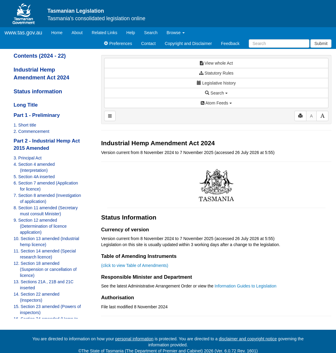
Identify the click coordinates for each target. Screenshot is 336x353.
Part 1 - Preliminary (37, 115)
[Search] (279, 43)
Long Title (26, 105)
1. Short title (25, 125)
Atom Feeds (216, 103)
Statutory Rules (216, 73)
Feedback (230, 43)
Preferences (118, 43)
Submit (321, 43)
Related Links (104, 32)
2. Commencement (31, 131)
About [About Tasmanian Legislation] (77, 32)
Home (59, 32)
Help (130, 32)
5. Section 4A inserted (34, 176)
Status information (38, 91)
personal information (134, 338)
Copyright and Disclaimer (188, 43)
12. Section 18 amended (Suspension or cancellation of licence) (45, 269)
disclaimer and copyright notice (248, 338)
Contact (148, 43)
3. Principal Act (28, 158)
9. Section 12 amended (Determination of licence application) (40, 226)
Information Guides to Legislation (246, 286)
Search (150, 32)
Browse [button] (176, 32)
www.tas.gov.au (23, 33)
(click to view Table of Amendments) (134, 265)
